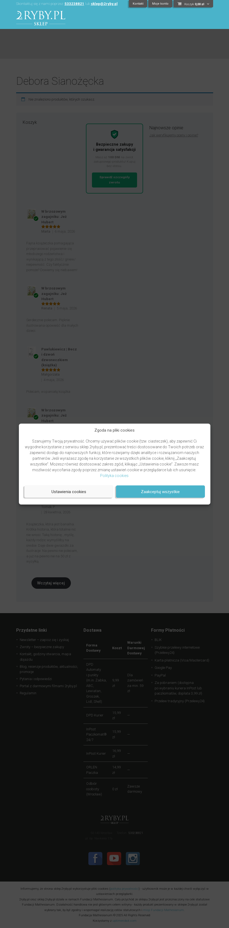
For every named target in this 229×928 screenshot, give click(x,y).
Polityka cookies (114, 475)
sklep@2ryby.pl (104, 4)
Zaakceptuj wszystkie (160, 491)
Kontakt (138, 3)
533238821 (74, 4)
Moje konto (160, 3)
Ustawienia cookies (68, 491)
